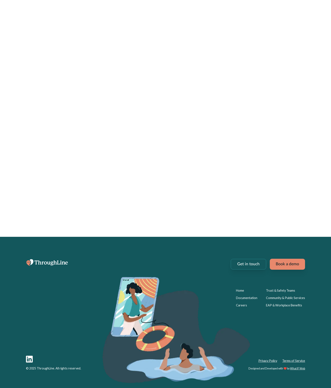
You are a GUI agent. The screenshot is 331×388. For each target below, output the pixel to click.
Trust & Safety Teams (280, 290)
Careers (241, 305)
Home (240, 290)
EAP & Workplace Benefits (284, 305)
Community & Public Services (285, 298)
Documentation (246, 298)
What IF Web (297, 368)
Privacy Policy (267, 360)
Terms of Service (293, 360)
